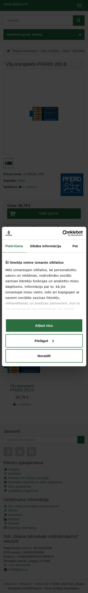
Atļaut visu (44, 325)
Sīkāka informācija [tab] (45, 246)
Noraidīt (44, 356)
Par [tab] (75, 246)
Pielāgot (44, 340)
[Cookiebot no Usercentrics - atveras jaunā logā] (63, 233)
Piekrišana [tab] (14, 246)
